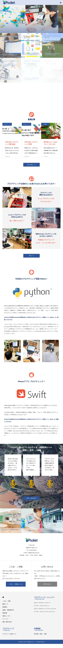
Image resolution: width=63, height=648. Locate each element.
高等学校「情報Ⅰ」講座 (40, 634)
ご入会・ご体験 (6, 601)
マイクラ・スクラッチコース (41, 605)
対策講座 (38, 629)
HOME (3, 597)
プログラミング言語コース (9, 634)
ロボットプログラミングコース (42, 602)
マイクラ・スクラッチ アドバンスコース (44, 611)
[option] (13, 473)
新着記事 (4, 613)
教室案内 (4, 607)
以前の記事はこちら (31, 164)
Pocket (45, 124)
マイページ (5, 619)
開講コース (31, 255)
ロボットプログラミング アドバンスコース (45, 608)
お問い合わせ (47, 584)
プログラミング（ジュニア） (44, 598)
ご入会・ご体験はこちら (16, 584)
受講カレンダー (6, 616)
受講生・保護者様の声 (31, 498)
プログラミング (7, 124)
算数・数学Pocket (7, 621)
